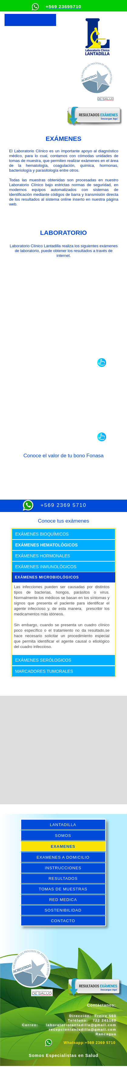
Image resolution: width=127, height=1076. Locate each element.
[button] (30, 20)
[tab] (63, 534)
